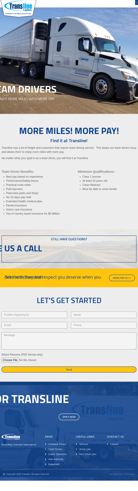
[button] (136, 2)
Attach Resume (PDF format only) (22, 365)
